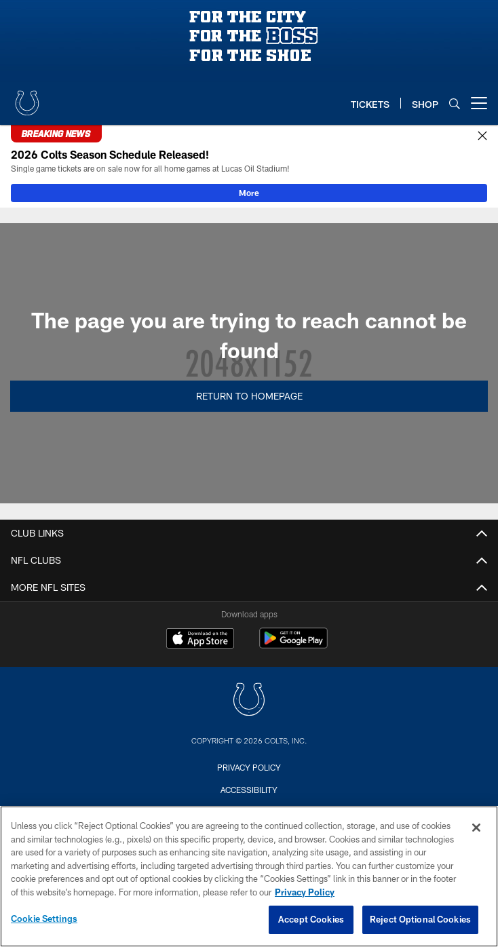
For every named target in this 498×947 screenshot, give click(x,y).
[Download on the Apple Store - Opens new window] (200, 639)
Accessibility (249, 789)
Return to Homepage (249, 396)
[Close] (482, 136)
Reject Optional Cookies (420, 919)
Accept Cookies (311, 919)
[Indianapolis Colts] (249, 701)
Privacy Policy (249, 767)
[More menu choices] (479, 103)
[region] (249, 876)
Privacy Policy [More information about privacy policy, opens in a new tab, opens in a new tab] (304, 892)
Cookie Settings (44, 918)
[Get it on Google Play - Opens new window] (293, 644)
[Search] (454, 103)
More (249, 192)
